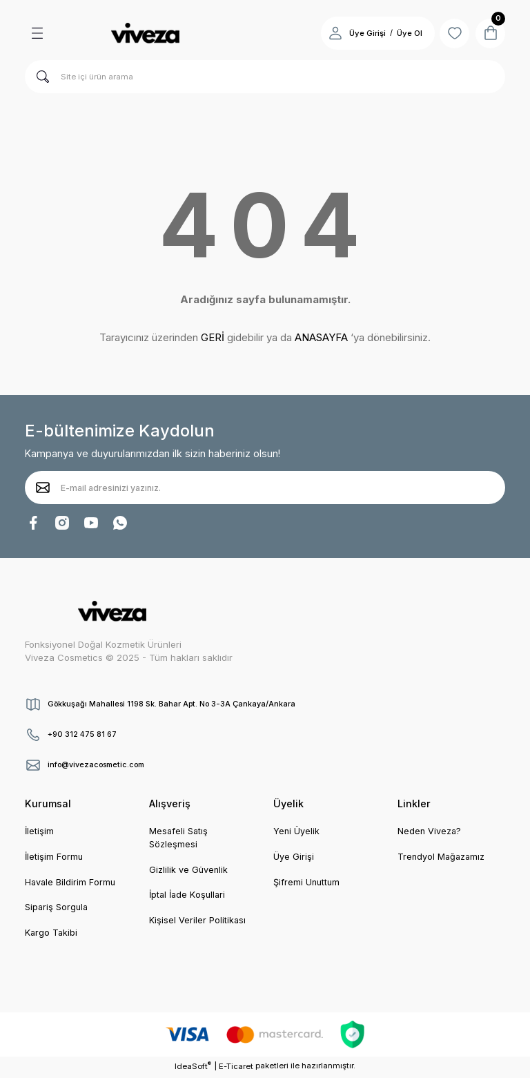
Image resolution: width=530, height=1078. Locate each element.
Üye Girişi (293, 857)
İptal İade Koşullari (189, 896)
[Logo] (145, 33)
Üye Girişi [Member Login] (359, 33)
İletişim (40, 831)
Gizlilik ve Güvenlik (189, 870)
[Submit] (43, 487)
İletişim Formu (54, 857)
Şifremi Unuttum (307, 883)
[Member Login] (327, 33)
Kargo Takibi (52, 935)
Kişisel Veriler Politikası (198, 922)
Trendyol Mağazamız (443, 857)
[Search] (265, 76)
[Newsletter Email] (265, 487)
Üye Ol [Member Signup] (401, 33)
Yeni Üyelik (296, 831)
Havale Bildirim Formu (71, 883)
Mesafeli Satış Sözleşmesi (179, 838)
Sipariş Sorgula (58, 908)
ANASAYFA (321, 337)
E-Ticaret (236, 1068)
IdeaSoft (193, 1068)
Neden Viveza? (430, 831)
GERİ (212, 337)
